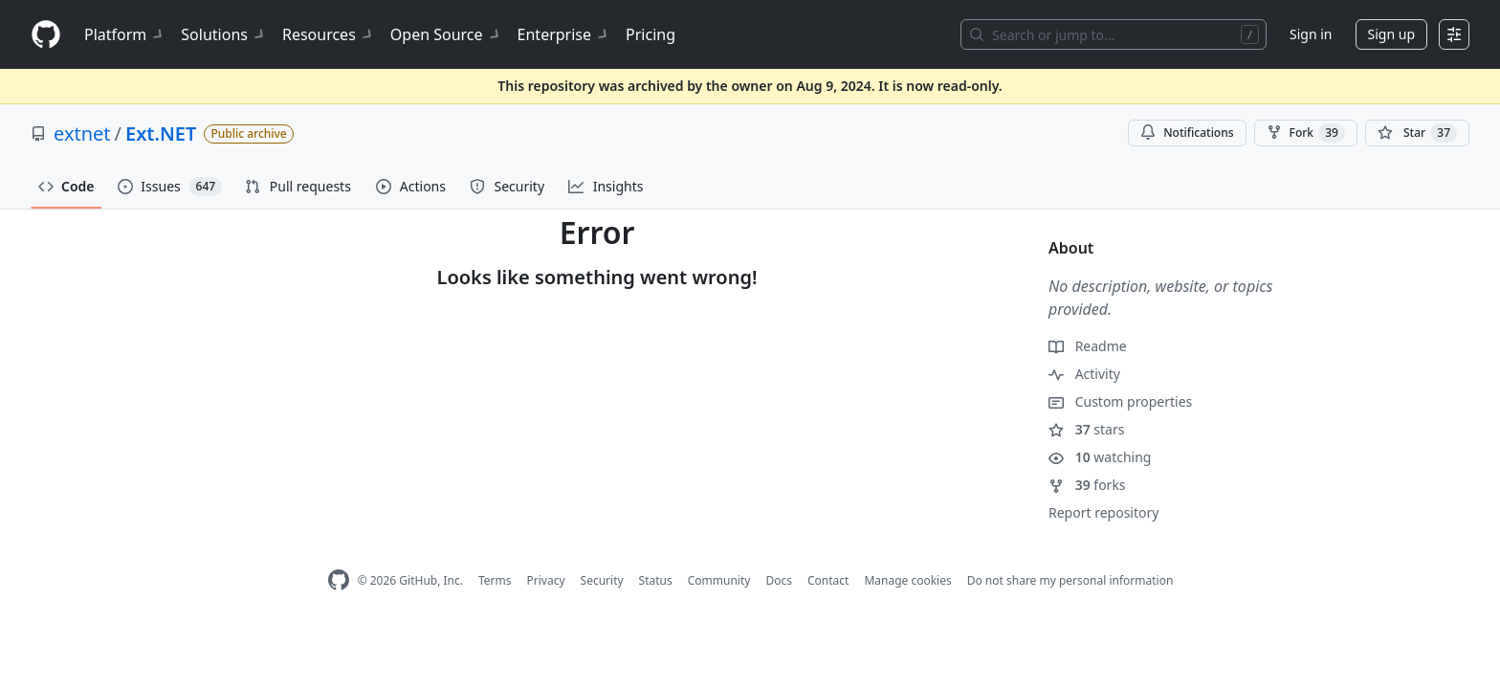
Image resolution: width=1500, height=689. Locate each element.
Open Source (446, 34)
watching (1099, 457)
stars (1086, 429)
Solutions (224, 34)
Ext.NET (160, 133)
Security (602, 580)
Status (656, 580)
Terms (495, 580)
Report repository (1103, 512)
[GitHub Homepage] (338, 580)
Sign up (1391, 34)
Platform (124, 34)
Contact (828, 580)
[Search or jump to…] (1113, 34)
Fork (1306, 133)
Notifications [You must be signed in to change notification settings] (1186, 132)
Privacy (546, 580)
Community (719, 580)
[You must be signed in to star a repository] (1417, 133)
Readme (1087, 346)
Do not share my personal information (1070, 580)
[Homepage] (46, 35)
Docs (778, 580)
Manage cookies (907, 580)
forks (1087, 485)
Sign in (1311, 34)
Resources (328, 34)
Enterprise (564, 34)
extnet (82, 133)
